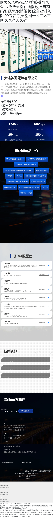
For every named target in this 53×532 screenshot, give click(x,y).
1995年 (7, 322)
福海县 (10, 516)
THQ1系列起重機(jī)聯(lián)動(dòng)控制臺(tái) (18, 170)
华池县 (11, 514)
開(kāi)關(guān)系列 (42, 170)
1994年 (7, 304)
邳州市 (35, 510)
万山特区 (21, 512)
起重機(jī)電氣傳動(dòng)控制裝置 (29, 187)
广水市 (35, 514)
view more (42, 265)
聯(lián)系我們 (25, 411)
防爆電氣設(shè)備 (9, 187)
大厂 (48, 510)
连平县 (40, 510)
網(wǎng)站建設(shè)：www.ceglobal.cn (26, 473)
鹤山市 (16, 510)
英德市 (20, 514)
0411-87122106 (9, 430)
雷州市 (7, 514)
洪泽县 (27, 512)
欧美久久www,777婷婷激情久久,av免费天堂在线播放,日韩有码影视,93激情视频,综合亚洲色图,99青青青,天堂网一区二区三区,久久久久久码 (25, 11)
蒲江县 (12, 512)
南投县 (11, 510)
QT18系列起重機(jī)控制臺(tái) (15, 159)
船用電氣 (45, 187)
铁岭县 (16, 512)
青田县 (16, 514)
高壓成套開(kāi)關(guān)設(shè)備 (36, 176)
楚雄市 (5, 516)
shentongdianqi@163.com (12, 446)
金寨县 (25, 510)
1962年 (7, 289)
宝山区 (49, 514)
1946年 (7, 264)
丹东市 (2, 514)
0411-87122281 (9, 428)
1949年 (7, 273)
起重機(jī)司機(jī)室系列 (38, 181)
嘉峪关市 (25, 514)
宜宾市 (41, 512)
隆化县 (14, 516)
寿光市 (19, 516)
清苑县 (44, 514)
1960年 (7, 281)
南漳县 (23, 516)
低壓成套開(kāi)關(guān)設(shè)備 (17, 181)
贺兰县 (31, 512)
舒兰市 (4, 512)
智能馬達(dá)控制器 (26, 193)
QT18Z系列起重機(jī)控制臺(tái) (37, 159)
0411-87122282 (9, 411)
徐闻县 (50, 512)
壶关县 (45, 512)
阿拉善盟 (30, 510)
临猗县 (2, 510)
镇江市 (44, 510)
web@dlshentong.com (11, 444)
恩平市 (7, 510)
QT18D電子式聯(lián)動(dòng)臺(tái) (26, 164)
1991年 (7, 296)
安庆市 (36, 512)
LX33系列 (9, 176)
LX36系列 (19, 176)
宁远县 (28, 516)
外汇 (8, 512)
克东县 (31, 514)
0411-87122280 (9, 425)
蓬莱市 (20, 510)
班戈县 (40, 514)
